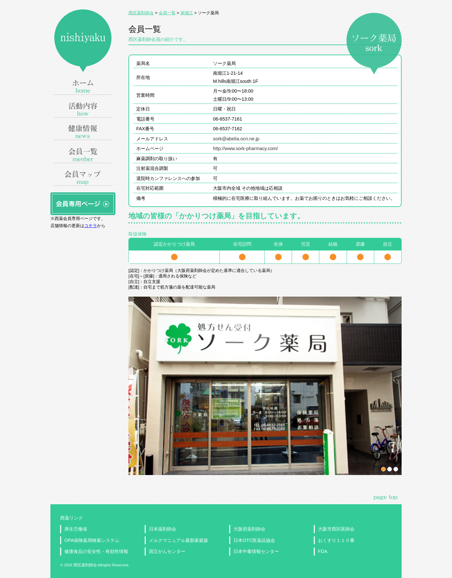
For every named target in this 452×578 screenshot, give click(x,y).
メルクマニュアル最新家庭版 (178, 540)
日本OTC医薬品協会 (254, 540)
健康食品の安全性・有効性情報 (96, 551)
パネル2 (389, 469)
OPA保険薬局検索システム (91, 540)
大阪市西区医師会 (336, 529)
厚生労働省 (75, 529)
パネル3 (395, 469)
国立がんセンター (167, 551)
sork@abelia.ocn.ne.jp (236, 138)
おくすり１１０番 (336, 540)
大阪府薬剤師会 (249, 529)
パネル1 (383, 469)
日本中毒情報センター (256, 551)
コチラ (90, 225)
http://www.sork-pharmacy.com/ (245, 148)
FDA (322, 551)
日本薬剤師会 (162, 529)
